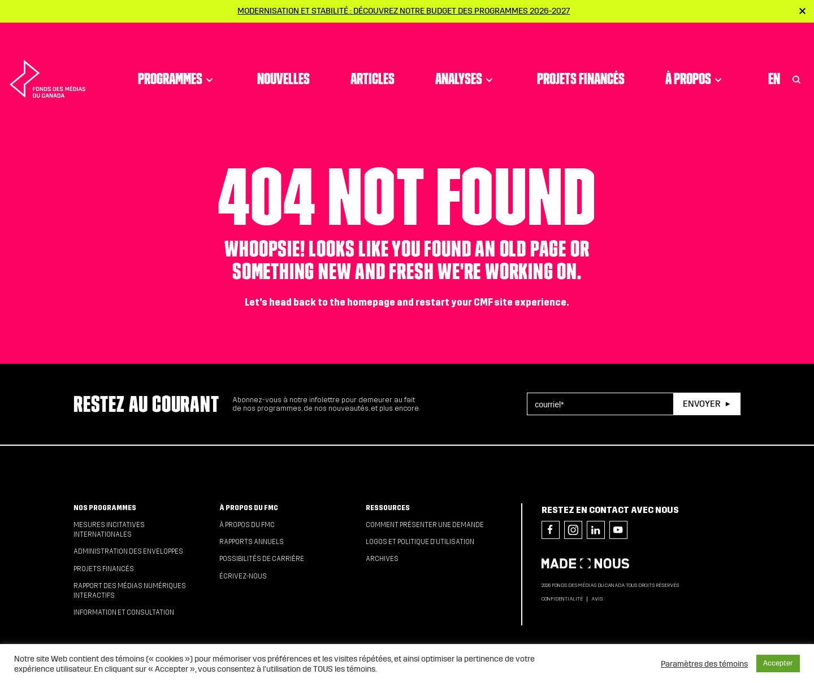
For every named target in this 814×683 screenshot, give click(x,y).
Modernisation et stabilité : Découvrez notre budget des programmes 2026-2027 (403, 11)
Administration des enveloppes (128, 551)
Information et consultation (123, 612)
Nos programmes (104, 508)
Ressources (388, 508)
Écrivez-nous (243, 576)
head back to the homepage (332, 302)
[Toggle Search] (796, 53)
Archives (382, 559)
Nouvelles (283, 53)
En (774, 53)
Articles (372, 53)
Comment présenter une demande (425, 525)
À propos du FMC (248, 508)
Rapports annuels (251, 542)
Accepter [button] (778, 663)
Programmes (177, 54)
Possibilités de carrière (261, 559)
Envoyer (701, 403)
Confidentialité (562, 599)
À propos (695, 54)
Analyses (465, 54)
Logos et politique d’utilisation (420, 542)
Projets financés (581, 53)
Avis (597, 599)
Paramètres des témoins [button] (704, 664)
